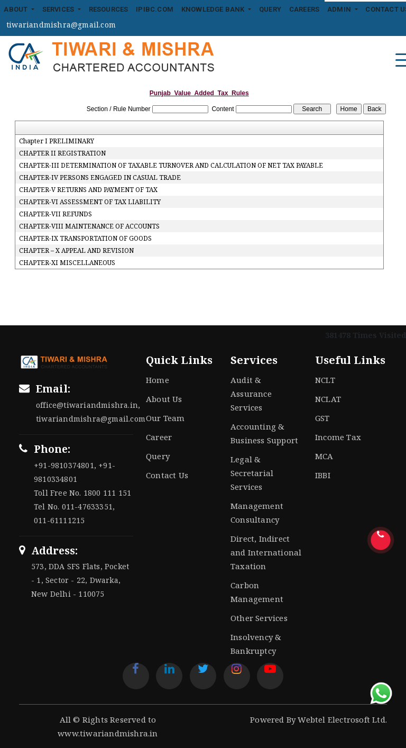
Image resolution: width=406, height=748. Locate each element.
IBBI (322, 475)
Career (159, 437)
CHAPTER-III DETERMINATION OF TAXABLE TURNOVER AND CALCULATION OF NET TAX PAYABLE (171, 165)
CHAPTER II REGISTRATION (62, 153)
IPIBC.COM (154, 9)
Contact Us (167, 475)
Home (157, 380)
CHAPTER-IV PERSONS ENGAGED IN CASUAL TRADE (100, 178)
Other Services (259, 618)
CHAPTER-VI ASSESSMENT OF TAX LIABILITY (90, 202)
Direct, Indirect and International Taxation (265, 552)
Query (270, 9)
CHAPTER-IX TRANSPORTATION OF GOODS (85, 238)
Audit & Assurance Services (251, 394)
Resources (108, 9)
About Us (164, 399)
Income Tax (338, 437)
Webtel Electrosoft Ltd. (342, 719)
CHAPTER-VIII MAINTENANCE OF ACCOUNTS (89, 226)
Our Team (165, 418)
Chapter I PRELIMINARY (56, 141)
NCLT (325, 380)
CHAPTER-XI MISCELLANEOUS (67, 263)
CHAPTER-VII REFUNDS (55, 214)
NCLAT (328, 399)
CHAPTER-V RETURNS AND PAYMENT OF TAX (88, 190)
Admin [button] (340, 9)
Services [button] (59, 9)
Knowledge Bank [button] (213, 9)
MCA (324, 456)
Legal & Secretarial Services (251, 473)
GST (322, 418)
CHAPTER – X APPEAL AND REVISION (76, 251)
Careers (304, 9)
